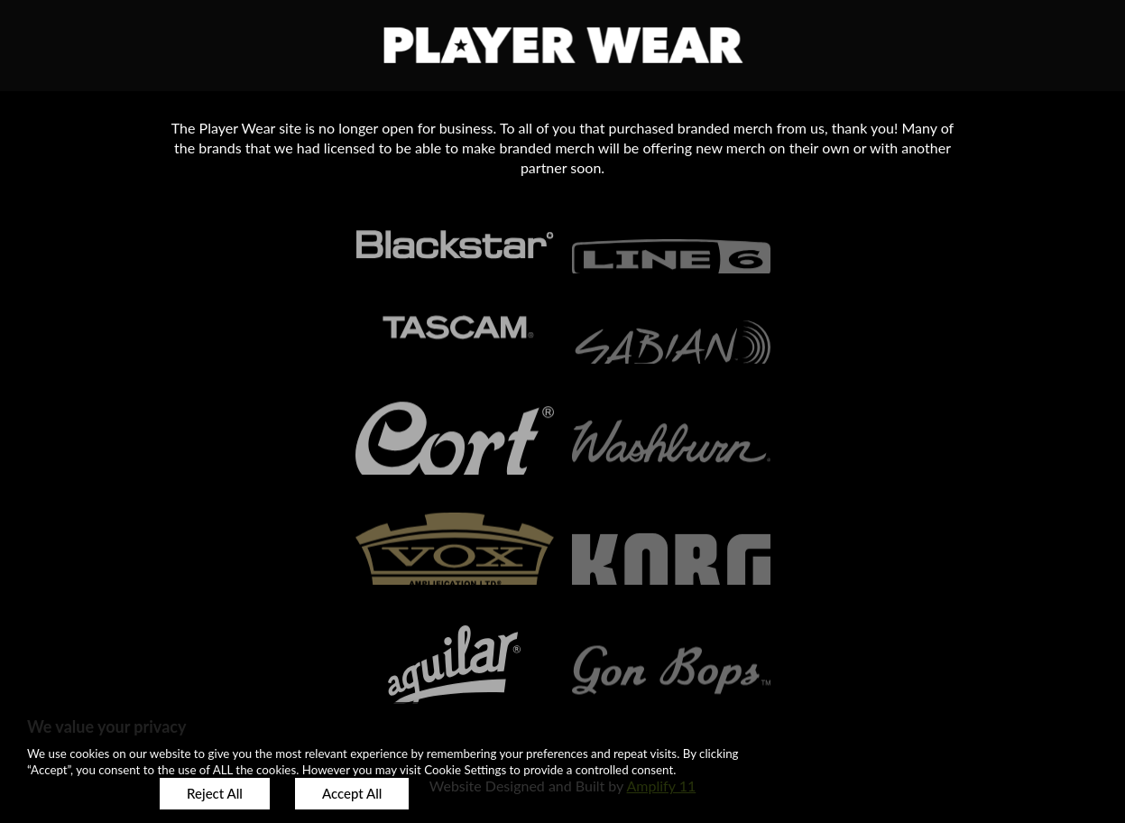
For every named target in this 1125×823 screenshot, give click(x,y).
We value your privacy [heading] (106, 726)
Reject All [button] (215, 793)
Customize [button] (81, 793)
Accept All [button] (352, 793)
